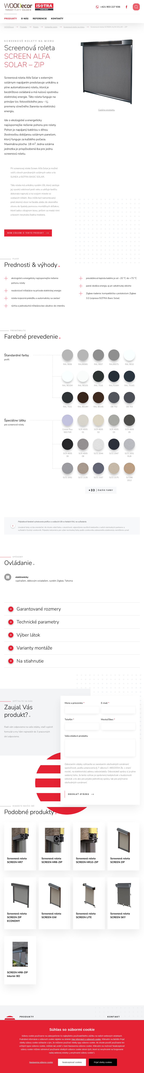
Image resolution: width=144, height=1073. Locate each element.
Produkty (10, 18)
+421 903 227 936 (110, 6)
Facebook (126, 6)
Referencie (40, 18)
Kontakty (57, 18)
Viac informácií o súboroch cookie (86, 1039)
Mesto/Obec (108, 720)
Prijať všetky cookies (103, 1062)
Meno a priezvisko (74, 703)
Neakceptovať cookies (72, 1062)
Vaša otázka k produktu (76, 736)
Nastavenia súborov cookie (41, 1062)
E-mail (105, 703)
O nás (25, 18)
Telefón (69, 720)
